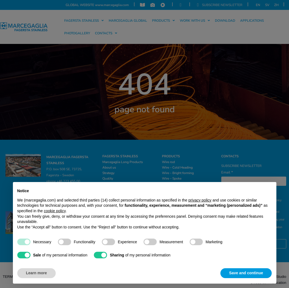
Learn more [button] (36, 273)
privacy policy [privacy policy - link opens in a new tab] (199, 200)
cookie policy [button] (55, 211)
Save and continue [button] (246, 273)
